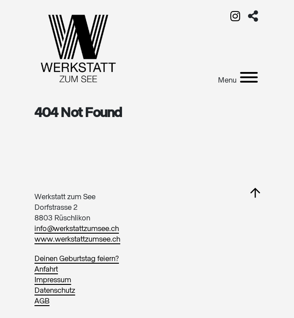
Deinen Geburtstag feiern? (76, 259)
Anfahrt (46, 269)
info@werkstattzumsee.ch (76, 229)
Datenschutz (54, 291)
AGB (42, 301)
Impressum (52, 280)
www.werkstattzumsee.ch (77, 239)
